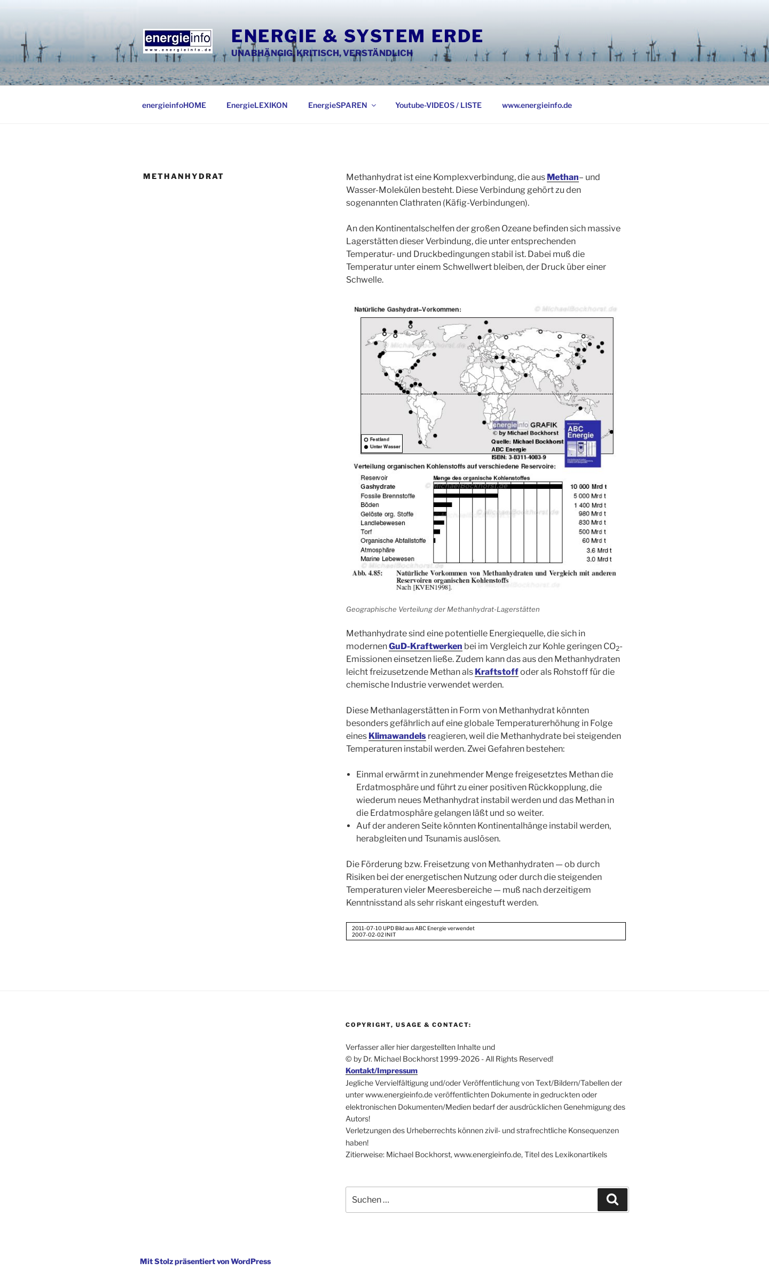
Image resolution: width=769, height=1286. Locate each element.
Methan (563, 177)
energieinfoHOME (174, 105)
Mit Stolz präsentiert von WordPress (205, 1261)
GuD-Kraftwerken (425, 646)
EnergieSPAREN (343, 105)
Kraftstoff (497, 672)
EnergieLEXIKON (257, 105)
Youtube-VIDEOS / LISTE (438, 105)
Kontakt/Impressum (382, 1070)
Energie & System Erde (357, 36)
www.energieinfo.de (537, 105)
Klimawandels (397, 736)
